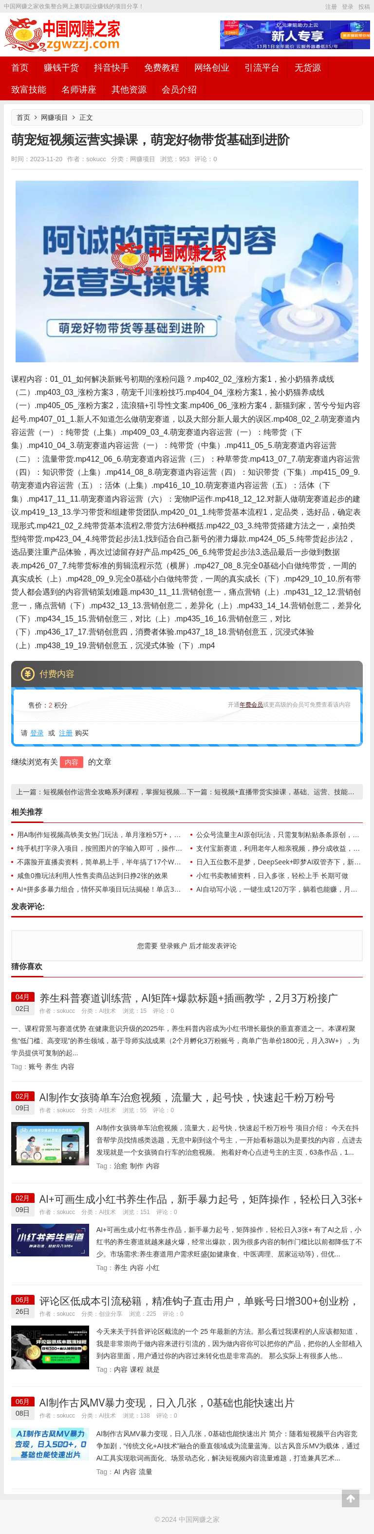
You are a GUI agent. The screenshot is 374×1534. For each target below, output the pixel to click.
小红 (153, 1267)
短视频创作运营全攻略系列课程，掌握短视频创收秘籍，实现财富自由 (149, 791)
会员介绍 (179, 89)
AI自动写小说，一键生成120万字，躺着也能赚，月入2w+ (283, 889)
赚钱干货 (61, 67)
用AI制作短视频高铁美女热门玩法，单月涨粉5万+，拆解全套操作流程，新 (130, 834)
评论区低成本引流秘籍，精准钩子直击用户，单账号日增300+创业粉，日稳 (199, 1307)
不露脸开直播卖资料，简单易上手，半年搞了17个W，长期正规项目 (119, 861)
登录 (348, 6)
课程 (137, 1369)
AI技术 (107, 1011)
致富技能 (28, 89)
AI (117, 1471)
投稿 (364, 6)
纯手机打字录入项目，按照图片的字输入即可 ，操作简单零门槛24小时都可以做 (138, 848)
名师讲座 (78, 89)
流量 (145, 1471)
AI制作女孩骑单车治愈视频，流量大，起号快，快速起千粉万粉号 (187, 1097)
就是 (153, 1369)
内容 (71, 762)
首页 (20, 67)
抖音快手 (111, 67)
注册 (331, 6)
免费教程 (161, 67)
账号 (35, 1066)
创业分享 (110, 1314)
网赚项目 (54, 117)
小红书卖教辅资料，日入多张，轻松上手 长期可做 (272, 875)
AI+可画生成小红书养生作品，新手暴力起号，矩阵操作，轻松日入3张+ (201, 1199)
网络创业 (211, 67)
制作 (137, 1165)
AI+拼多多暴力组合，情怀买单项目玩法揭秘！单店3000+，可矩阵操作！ (127, 889)
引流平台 (262, 67)
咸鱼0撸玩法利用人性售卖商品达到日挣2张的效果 (92, 875)
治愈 (121, 1165)
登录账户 (173, 945)
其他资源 (129, 89)
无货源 (308, 67)
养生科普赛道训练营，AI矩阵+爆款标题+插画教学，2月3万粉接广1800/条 (188, 1004)
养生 (51, 1066)
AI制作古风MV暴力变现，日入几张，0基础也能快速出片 (167, 1402)
